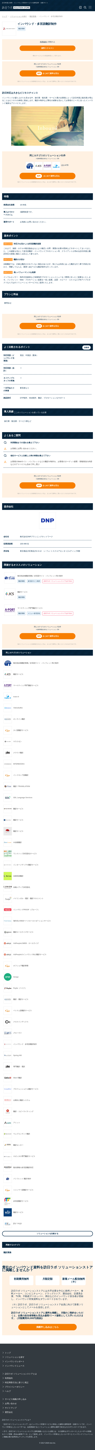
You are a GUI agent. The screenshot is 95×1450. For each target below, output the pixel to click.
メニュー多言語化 (34, 613)
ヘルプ (8, 1391)
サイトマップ (11, 1408)
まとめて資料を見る (50, 73)
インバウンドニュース (14, 1366)
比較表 (86, 347)
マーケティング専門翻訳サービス (30, 608)
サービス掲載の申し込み (15, 1399)
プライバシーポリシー (14, 1387)
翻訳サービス (22, 592)
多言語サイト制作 (34, 581)
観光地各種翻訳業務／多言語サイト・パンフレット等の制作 (40, 576)
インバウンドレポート (14, 1361)
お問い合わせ (11, 1403)
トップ (8, 1353)
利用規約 (43, 42)
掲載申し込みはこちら (47, 1327)
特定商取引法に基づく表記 (16, 1382)
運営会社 (9, 1412)
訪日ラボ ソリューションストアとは (21, 1374)
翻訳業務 (21, 581)
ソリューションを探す (14, 1357)
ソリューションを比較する (47, 1234)
